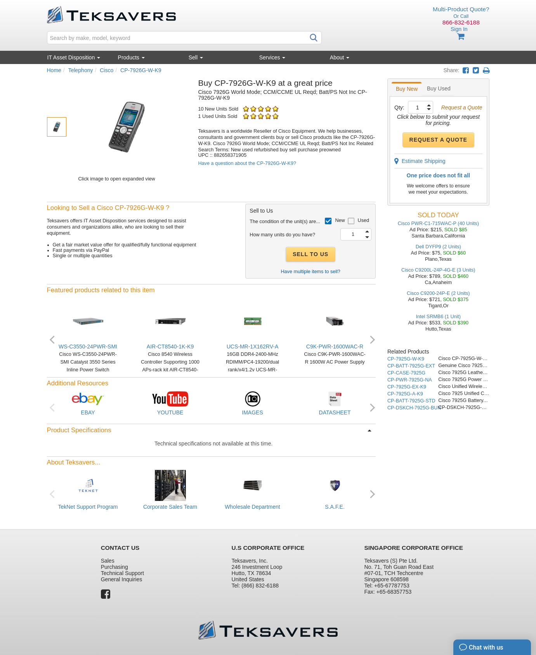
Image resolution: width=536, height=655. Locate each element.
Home (54, 70)
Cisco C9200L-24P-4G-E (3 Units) (438, 270)
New (340, 220)
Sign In (459, 29)
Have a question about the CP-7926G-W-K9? (247, 163)
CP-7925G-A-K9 (405, 394)
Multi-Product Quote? (461, 9)
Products (131, 57)
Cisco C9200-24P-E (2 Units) (438, 293)
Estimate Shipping (420, 161)
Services (272, 57)
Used (363, 220)
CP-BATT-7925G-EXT (411, 366)
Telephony (80, 70)
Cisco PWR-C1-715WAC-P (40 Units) (438, 223)
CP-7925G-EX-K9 (406, 387)
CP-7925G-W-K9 (405, 359)
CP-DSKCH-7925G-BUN (414, 408)
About (339, 57)
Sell (196, 57)
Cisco (106, 70)
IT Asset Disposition (74, 57)
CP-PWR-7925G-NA (409, 380)
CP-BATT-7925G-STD (411, 401)
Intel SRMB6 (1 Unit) (438, 316)
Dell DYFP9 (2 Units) (438, 247)
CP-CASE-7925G (406, 373)
